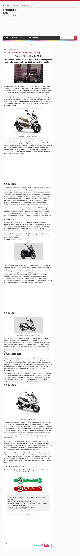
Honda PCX (18, 49)
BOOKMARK (23, 38)
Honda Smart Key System (11, 94)
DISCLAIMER (17, 5)
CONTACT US (30, 5)
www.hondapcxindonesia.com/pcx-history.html (25, 514)
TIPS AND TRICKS (33, 38)
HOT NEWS (14, 38)
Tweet (5, 543)
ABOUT (24, 5)
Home (6, 38)
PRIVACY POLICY (7, 5)
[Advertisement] (50, 21)
